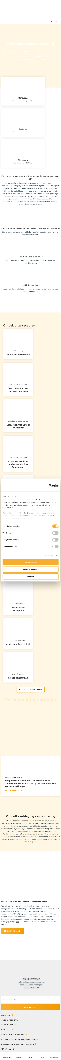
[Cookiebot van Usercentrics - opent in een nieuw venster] (48, 485)
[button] (42, 1055)
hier (17, 922)
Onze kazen (7, 1025)
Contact (6, 1030)
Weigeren (30, 577)
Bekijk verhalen (12, 931)
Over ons (6, 1015)
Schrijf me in (30, 1007)
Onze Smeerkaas (10, 1020)
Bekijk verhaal (12, 790)
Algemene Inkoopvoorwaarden (17, 1044)
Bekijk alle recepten (30, 690)
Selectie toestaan (30, 569)
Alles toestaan (31, 562)
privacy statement (10, 515)
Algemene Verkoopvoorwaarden (18, 1039)
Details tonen (49, 555)
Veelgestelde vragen (13, 1034)
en (56, 21)
